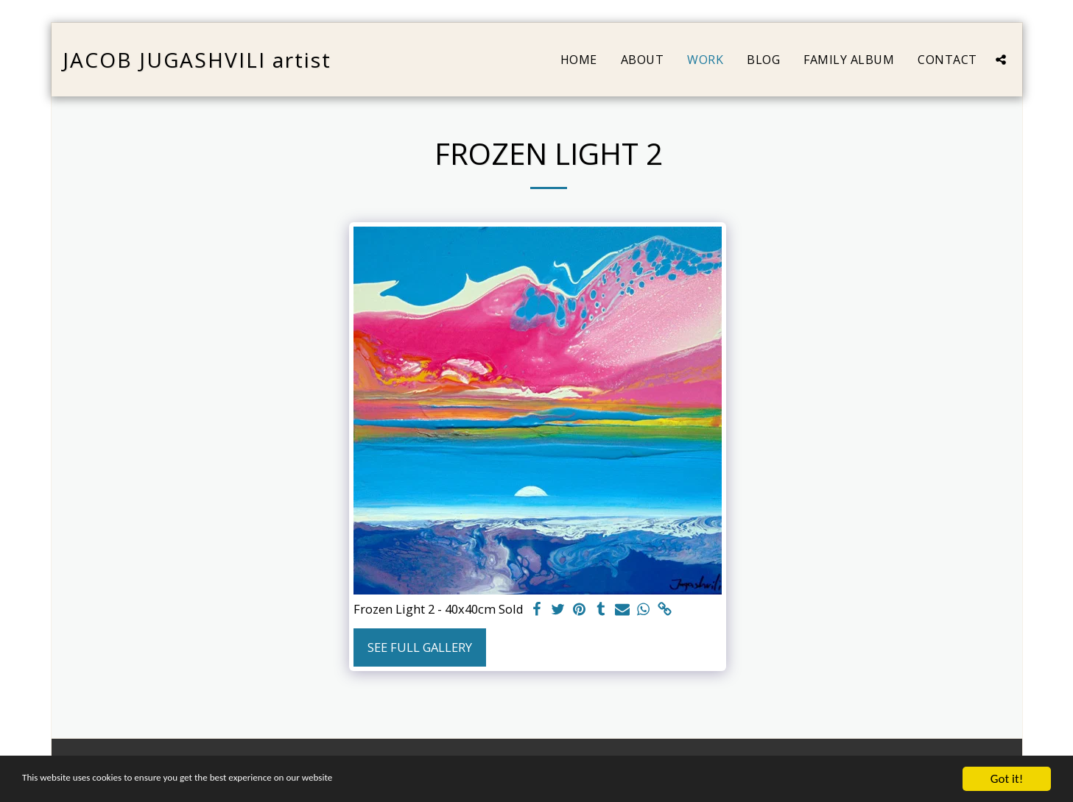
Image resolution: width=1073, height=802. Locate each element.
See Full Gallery (419, 647)
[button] (1001, 59)
